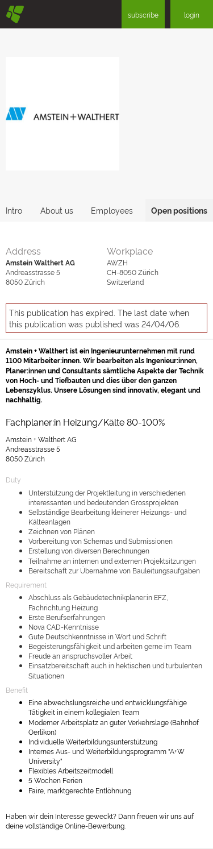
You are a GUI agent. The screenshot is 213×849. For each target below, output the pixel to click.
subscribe (143, 14)
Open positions (179, 210)
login (191, 14)
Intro (14, 210)
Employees (112, 210)
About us (56, 210)
